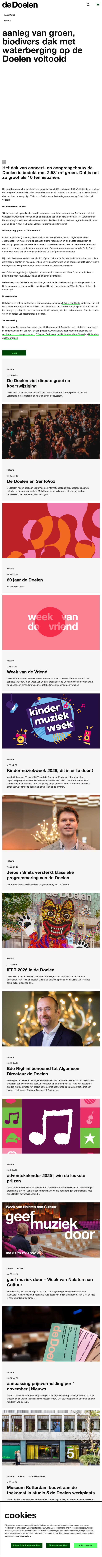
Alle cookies (85, 1545)
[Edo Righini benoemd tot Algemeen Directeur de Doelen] (51, 924)
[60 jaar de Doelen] (51, 436)
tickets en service (11, 1438)
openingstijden (9, 1453)
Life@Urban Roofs (71, 208)
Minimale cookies (58, 1545)
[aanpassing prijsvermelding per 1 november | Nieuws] (51, 1239)
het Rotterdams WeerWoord (71, 240)
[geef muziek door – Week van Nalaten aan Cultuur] (51, 1135)
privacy (5, 1498)
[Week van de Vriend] (51, 528)
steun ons (7, 1480)
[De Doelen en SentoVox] (51, 337)
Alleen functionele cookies (26, 1545)
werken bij (7, 1487)
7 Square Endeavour (46, 240)
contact (6, 1491)
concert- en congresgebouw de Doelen (43, 236)
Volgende (87, 1425)
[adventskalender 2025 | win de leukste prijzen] (51, 1031)
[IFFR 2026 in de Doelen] (51, 826)
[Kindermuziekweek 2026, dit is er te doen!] (51, 626)
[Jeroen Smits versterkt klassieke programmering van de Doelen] (51, 728)
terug (14, 258)
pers (4, 1483)
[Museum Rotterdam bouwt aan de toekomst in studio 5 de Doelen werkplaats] (51, 1343)
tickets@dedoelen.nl (12, 1449)
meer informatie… (23, 1536)
